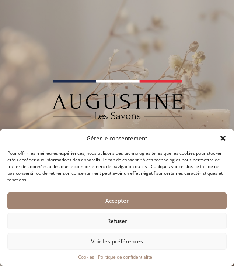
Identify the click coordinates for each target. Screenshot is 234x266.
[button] (223, 138)
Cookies (86, 257)
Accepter (117, 200)
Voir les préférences (117, 241)
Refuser (117, 221)
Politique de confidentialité (125, 257)
